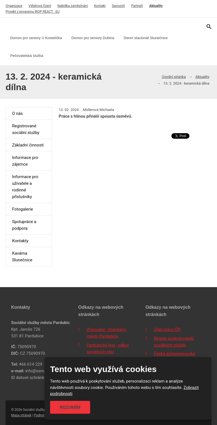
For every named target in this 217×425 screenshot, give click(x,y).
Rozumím (70, 407)
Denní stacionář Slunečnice (146, 38)
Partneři (137, 6)
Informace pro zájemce (25, 161)
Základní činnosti (28, 145)
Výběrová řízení (40, 6)
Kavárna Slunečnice (22, 256)
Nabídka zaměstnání (72, 6)
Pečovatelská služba (26, 56)
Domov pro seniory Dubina (92, 38)
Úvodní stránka (174, 77)
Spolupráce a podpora (24, 225)
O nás (17, 113)
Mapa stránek (21, 415)
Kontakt (99, 6)
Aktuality (155, 6)
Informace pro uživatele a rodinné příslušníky (25, 186)
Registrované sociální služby (25, 129)
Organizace (14, 6)
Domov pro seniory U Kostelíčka (36, 38)
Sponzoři (118, 6)
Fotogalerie (22, 209)
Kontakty (20, 240)
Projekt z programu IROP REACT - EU (33, 12)
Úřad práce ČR (167, 329)
